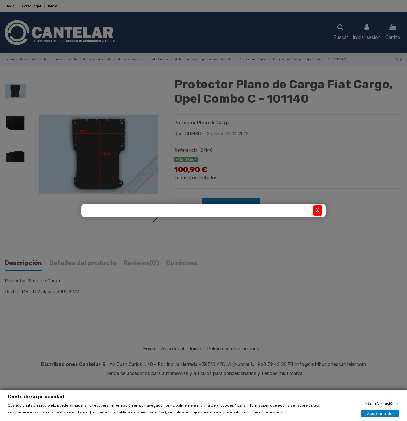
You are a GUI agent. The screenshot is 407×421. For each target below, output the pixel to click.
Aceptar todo (380, 413)
